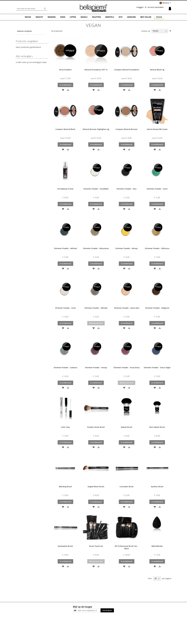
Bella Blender (157, 546)
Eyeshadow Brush (65, 546)
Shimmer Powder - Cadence (65, 367)
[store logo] (93, 8)
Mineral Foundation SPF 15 (95, 69)
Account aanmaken (156, 7)
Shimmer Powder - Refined (65, 248)
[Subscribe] (107, 610)
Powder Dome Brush (96, 427)
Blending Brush (65, 486)
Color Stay (65, 427)
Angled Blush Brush (96, 486)
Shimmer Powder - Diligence (157, 307)
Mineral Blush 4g (157, 69)
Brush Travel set (96, 546)
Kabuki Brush (126, 427)
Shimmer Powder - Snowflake (96, 188)
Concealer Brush (127, 486)
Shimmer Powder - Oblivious (157, 248)
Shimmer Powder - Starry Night (157, 367)
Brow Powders (65, 69)
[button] (165, 3)
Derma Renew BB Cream (157, 129)
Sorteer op (145, 31)
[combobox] (31, 9)
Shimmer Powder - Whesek (95, 307)
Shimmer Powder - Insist (157, 188)
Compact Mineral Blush (65, 129)
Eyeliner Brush (157, 486)
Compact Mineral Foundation (126, 69)
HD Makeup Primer (65, 188)
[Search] (45, 9)
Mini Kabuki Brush (157, 427)
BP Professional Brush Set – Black (126, 547)
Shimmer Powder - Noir (127, 188)
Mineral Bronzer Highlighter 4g (96, 129)
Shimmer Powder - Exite (65, 307)
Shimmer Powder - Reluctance (96, 248)
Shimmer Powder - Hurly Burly (127, 367)
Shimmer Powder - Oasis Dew (126, 307)
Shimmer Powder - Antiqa (96, 367)
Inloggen (140, 7)
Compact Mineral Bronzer (126, 129)
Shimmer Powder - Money (126, 248)
